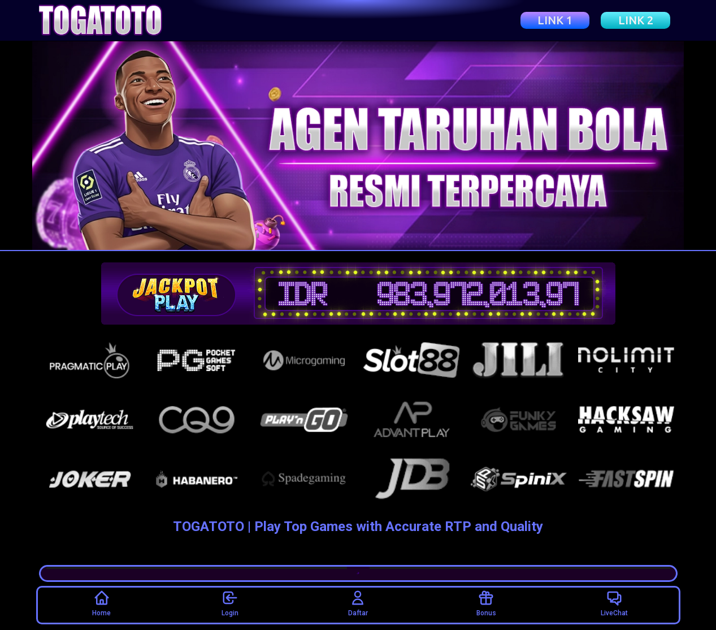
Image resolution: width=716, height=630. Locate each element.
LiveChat (614, 603)
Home (101, 603)
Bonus (486, 603)
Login (230, 603)
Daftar (358, 603)
